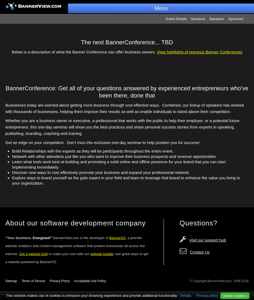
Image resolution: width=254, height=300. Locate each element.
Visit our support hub (207, 240)
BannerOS (117, 238)
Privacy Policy (60, 281)
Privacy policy (207, 296)
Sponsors (235, 19)
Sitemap (11, 281)
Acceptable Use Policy (90, 281)
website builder (102, 254)
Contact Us (200, 252)
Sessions (198, 19)
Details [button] (185, 296)
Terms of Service (33, 281)
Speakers (216, 19)
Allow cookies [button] (235, 296)
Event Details (176, 19)
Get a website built (33, 254)
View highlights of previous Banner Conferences (199, 52)
